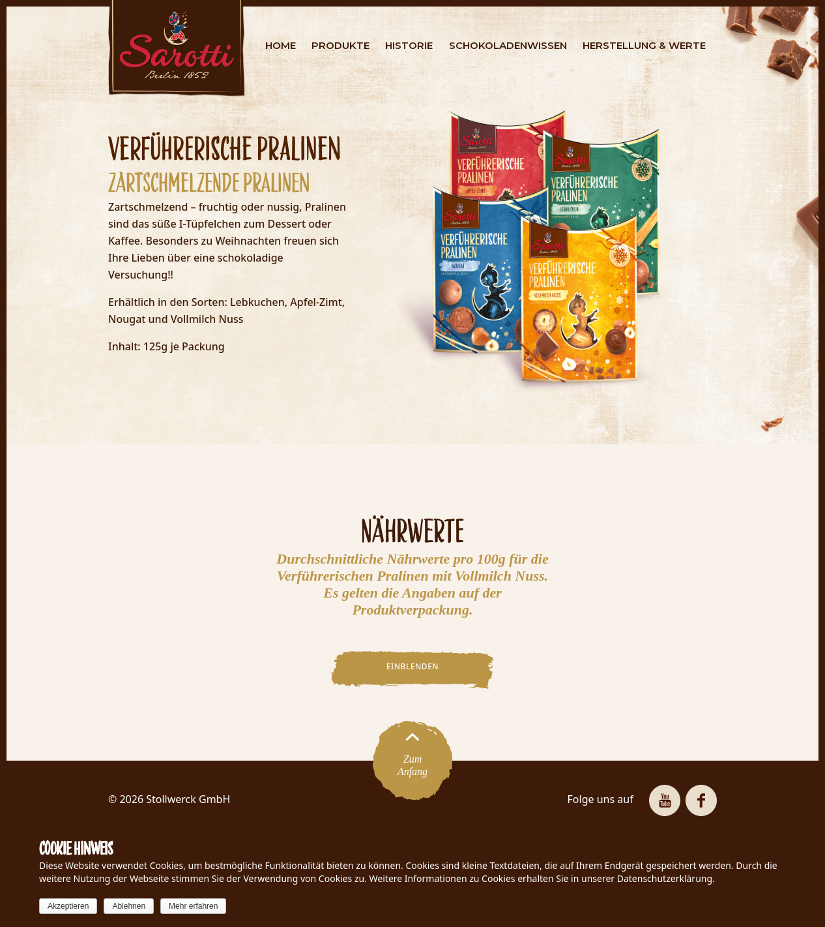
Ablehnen (128, 906)
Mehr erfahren (193, 906)
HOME (280, 45)
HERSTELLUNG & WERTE (644, 45)
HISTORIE (409, 45)
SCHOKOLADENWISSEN (508, 45)
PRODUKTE (340, 45)
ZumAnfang (412, 760)
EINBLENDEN (412, 666)
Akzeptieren (68, 906)
